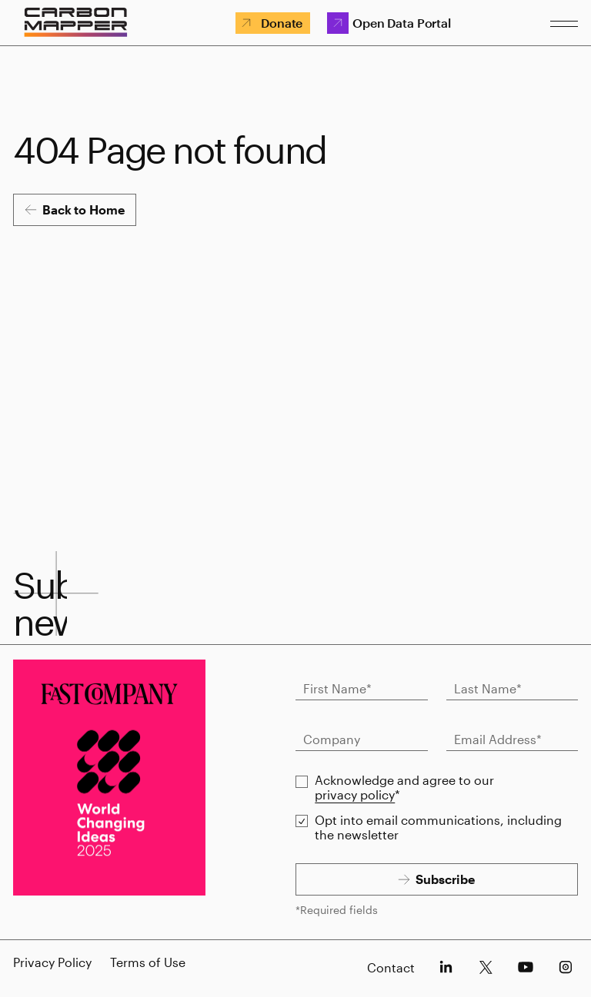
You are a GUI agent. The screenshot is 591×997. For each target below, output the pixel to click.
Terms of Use (147, 962)
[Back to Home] (74, 210)
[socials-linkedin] (445, 967)
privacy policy (355, 794)
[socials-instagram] (565, 967)
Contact (391, 967)
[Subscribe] (437, 879)
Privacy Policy (52, 962)
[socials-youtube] (525, 967)
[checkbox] (302, 782)
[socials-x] (485, 967)
